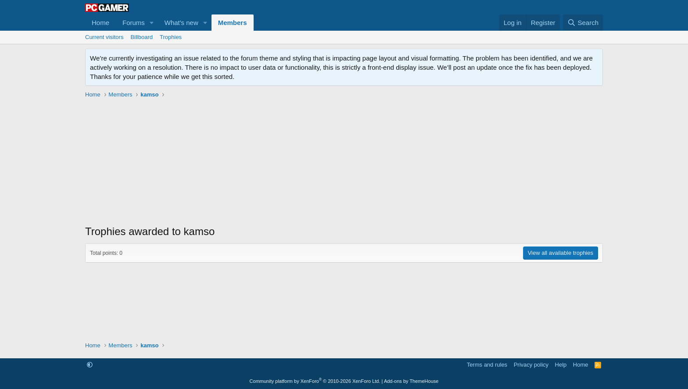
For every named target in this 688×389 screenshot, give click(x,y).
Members (232, 22)
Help (561, 364)
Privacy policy (531, 364)
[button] (152, 22)
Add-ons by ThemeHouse (411, 381)
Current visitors (104, 37)
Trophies (171, 37)
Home (100, 22)
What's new (181, 22)
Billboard (141, 37)
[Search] (583, 22)
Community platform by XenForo (315, 381)
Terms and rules (487, 364)
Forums (133, 22)
